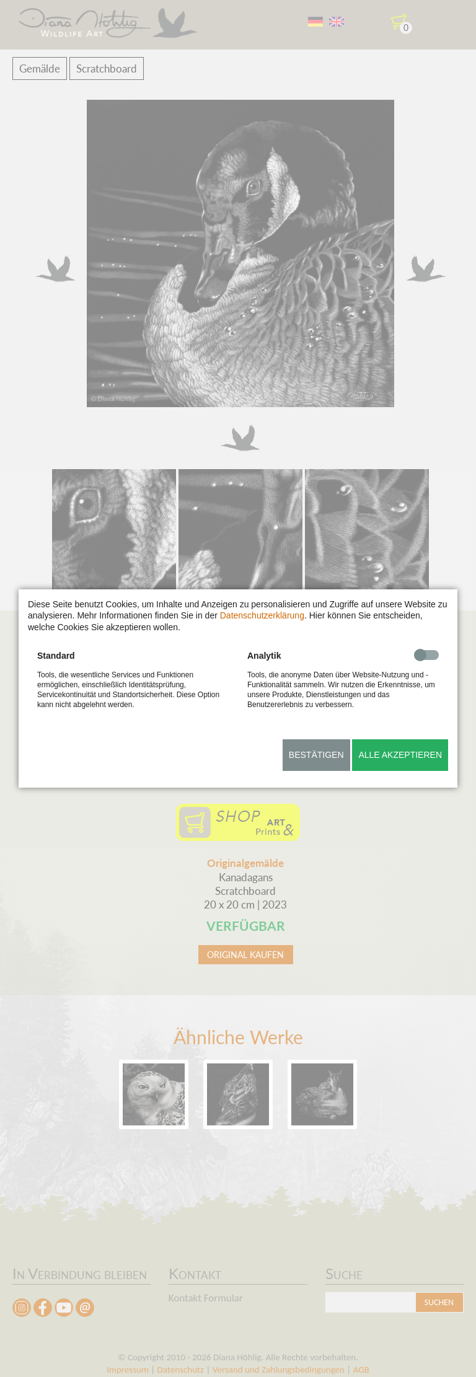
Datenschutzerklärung (262, 615)
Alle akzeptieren (400, 755)
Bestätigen (316, 755)
